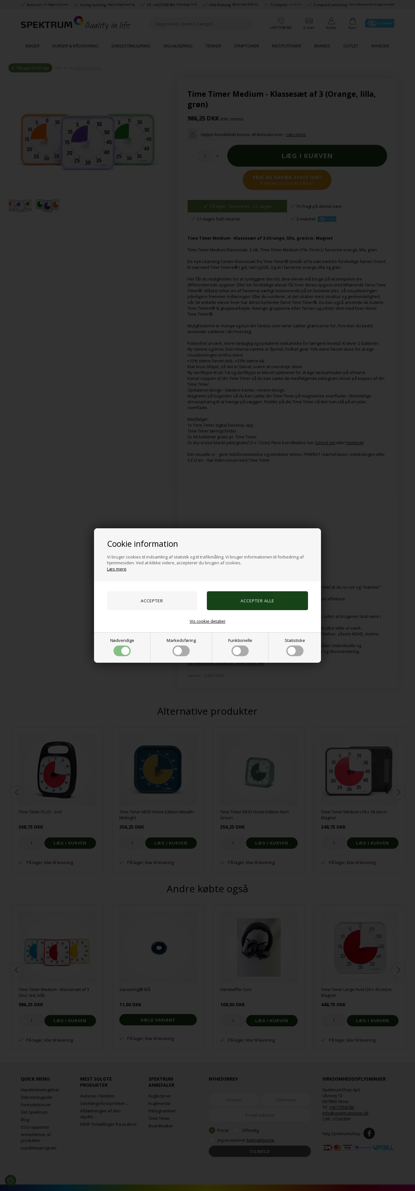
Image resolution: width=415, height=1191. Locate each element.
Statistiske (295, 646)
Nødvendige (122, 646)
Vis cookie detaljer (208, 621)
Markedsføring (181, 646)
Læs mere (116, 569)
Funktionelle (240, 646)
